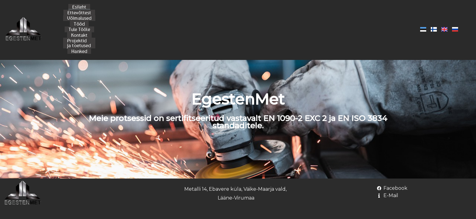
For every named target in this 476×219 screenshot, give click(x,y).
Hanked (336, 13)
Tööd (208, 13)
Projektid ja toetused (298, 13)
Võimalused (183, 13)
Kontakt (259, 13)
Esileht (124, 13)
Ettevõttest (151, 13)
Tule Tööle (232, 13)
